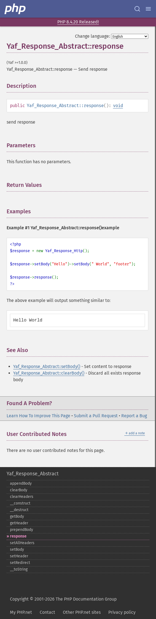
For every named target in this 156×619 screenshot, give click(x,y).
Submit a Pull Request (96, 415)
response (18, 536)
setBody (17, 549)
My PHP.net (21, 612)
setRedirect (20, 562)
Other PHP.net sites (82, 612)
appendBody (21, 483)
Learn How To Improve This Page (38, 415)
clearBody (18, 490)
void (118, 105)
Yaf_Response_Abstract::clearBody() (48, 373)
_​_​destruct (19, 510)
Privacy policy (122, 612)
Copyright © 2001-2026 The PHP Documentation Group (63, 599)
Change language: (92, 36)
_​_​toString (19, 569)
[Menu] (148, 8)
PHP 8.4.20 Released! (78, 21)
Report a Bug (134, 415)
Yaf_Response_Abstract (32, 474)
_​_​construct (20, 503)
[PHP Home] (15, 9)
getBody (17, 516)
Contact (47, 612)
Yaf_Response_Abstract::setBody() (46, 366)
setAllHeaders (22, 543)
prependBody (21, 529)
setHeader (19, 556)
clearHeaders (21, 496)
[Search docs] (137, 8)
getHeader (19, 523)
